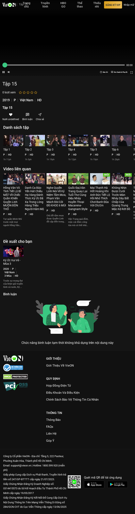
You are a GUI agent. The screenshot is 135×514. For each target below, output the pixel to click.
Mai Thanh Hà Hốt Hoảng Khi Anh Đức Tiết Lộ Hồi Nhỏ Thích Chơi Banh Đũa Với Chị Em (100, 196)
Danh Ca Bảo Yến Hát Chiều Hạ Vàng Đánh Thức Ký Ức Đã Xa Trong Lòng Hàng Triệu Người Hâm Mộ (34, 198)
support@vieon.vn (21, 465)
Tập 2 (28, 149)
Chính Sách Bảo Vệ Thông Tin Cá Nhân (72, 399)
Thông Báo (53, 420)
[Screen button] (132, 72)
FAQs (49, 427)
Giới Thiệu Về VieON (60, 365)
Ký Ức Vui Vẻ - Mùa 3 (11, 262)
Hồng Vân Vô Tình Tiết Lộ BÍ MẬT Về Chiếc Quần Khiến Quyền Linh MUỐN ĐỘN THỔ (12, 198)
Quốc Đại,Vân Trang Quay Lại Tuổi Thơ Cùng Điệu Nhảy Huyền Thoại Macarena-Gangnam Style (77, 198)
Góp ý (50, 441)
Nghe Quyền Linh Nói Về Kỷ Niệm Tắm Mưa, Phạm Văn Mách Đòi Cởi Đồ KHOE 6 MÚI (56, 196)
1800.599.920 (50, 465)
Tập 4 (71, 149)
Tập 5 (93, 149)
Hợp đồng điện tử (58, 385)
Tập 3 (50, 149)
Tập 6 (115, 149)
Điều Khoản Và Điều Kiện (63, 393)
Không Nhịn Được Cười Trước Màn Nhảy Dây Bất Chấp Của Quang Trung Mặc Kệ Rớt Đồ (121, 198)
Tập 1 (6, 149)
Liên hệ (51, 433)
